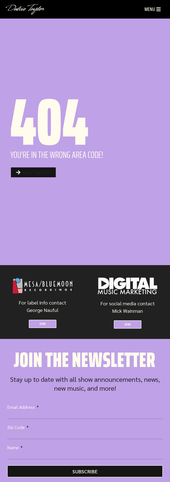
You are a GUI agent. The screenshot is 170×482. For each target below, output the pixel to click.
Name (13, 447)
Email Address (21, 407)
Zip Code (16, 427)
